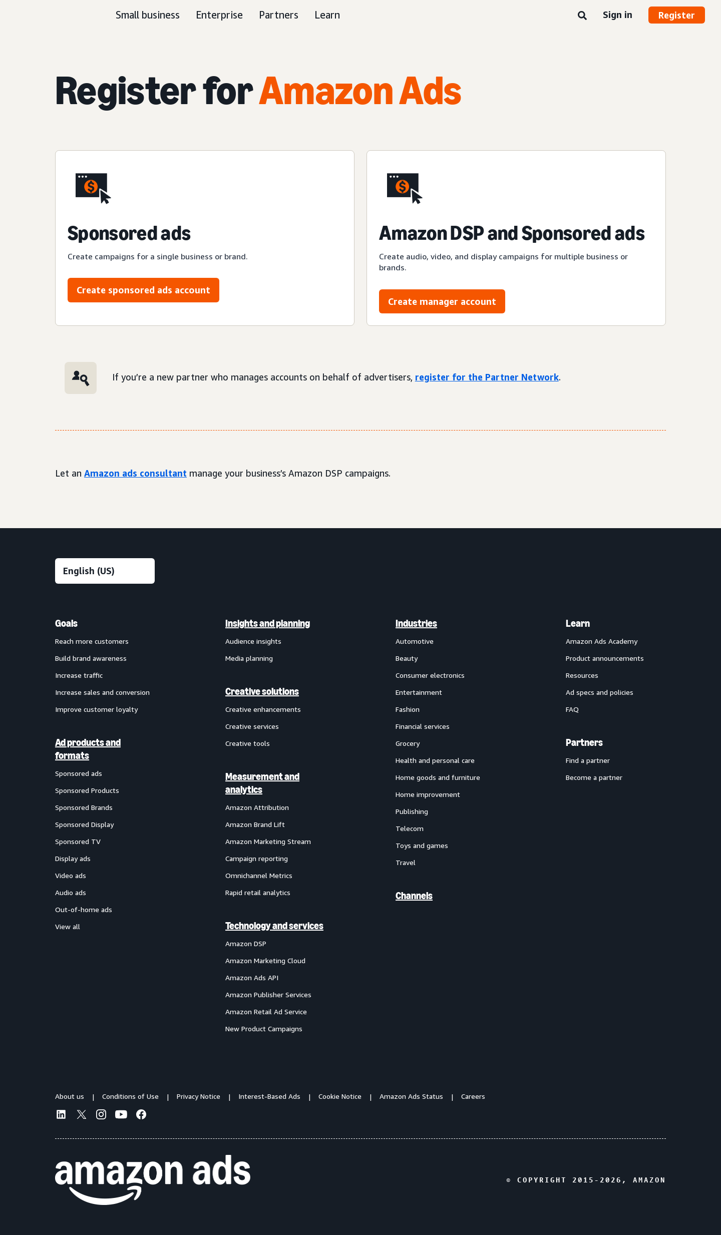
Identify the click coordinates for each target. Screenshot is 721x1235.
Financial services (423, 726)
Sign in (617, 14)
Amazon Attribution (257, 807)
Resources (582, 675)
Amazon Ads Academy (601, 641)
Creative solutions (262, 691)
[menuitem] (105, 825)
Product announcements (605, 658)
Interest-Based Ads (269, 1096)
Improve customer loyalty (96, 709)
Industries (416, 623)
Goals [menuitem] (66, 623)
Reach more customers (92, 641)
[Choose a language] (105, 571)
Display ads (73, 858)
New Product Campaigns (263, 1028)
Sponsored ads (78, 773)
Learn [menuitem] (578, 623)
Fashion (408, 709)
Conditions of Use (130, 1096)
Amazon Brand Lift (255, 824)
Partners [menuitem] (584, 742)
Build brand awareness (91, 658)
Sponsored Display (84, 824)
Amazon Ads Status (411, 1096)
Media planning (249, 658)
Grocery (408, 743)
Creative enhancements (263, 709)
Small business (148, 15)
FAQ (572, 709)
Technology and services (274, 926)
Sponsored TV (78, 841)
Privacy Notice (198, 1096)
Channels (414, 896)
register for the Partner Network (487, 376)
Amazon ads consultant (135, 473)
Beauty (407, 658)
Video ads (70, 875)
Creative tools (247, 743)
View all (67, 926)
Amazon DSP (245, 943)
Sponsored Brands (84, 807)
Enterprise (219, 15)
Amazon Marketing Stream (268, 841)
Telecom (410, 828)
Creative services (252, 726)
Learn (327, 15)
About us (69, 1096)
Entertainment (419, 692)
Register (676, 15)
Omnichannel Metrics (258, 875)
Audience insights (253, 641)
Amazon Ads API (251, 977)
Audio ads (70, 892)
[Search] (582, 16)
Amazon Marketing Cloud (265, 960)
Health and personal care (435, 760)
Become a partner (594, 777)
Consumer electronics (430, 675)
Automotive (415, 641)
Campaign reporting (256, 858)
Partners (278, 15)
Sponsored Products (87, 790)
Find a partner (588, 760)
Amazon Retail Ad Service (266, 1011)
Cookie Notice (340, 1096)
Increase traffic (79, 675)
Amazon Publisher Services (268, 994)
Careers (473, 1096)
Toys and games (422, 845)
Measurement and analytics (262, 782)
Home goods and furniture (438, 777)
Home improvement (428, 794)
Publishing (412, 811)
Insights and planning (267, 623)
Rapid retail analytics (257, 892)
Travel (406, 862)
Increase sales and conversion (102, 692)
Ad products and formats (88, 748)
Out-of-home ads (83, 909)
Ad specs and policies (599, 692)
